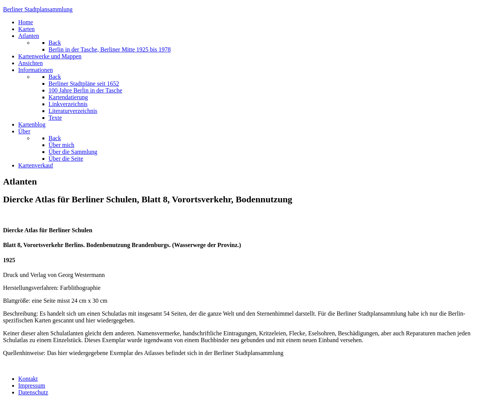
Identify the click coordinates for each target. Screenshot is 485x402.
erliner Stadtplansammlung (38, 9)
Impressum (31, 385)
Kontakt (28, 378)
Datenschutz (33, 392)
